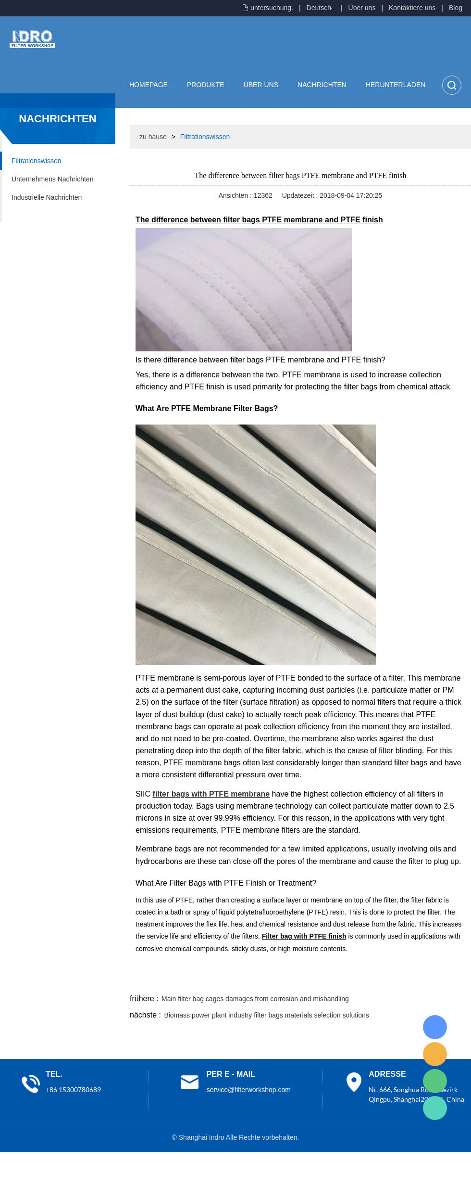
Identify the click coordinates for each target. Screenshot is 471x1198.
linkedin (454, 980)
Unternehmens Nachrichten (52, 179)
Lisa (435, 1027)
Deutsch (319, 8)
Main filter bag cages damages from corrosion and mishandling (255, 999)
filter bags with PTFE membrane (211, 794)
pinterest (402, 980)
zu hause (153, 137)
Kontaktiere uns (412, 8)
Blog (455, 8)
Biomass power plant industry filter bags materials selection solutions (266, 1015)
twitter (350, 980)
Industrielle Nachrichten (47, 197)
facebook (299, 980)
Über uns (362, 8)
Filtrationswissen (36, 161)
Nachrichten (322, 85)
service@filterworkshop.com (249, 1090)
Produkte (205, 85)
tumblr (428, 980)
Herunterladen (395, 85)
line (325, 980)
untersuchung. (271, 8)
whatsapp (376, 980)
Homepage (148, 85)
